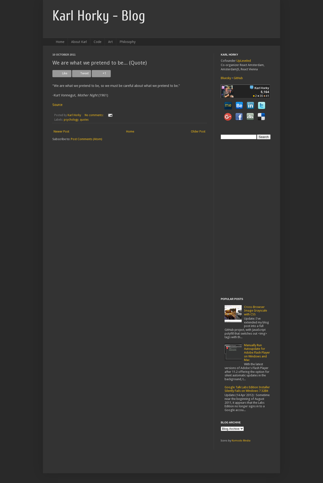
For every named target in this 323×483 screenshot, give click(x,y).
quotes (84, 119)
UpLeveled (243, 60)
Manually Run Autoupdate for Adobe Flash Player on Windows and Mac (257, 352)
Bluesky (226, 78)
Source (57, 105)
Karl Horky (74, 115)
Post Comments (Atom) (86, 139)
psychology (71, 119)
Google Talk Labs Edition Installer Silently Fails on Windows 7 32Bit (247, 389)
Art (110, 42)
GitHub (238, 78)
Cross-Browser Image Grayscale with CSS (255, 310)
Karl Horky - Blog (98, 16)
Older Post (198, 131)
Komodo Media (241, 440)
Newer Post (61, 131)
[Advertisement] (240, 218)
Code (97, 42)
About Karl (79, 42)
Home (60, 42)
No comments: (94, 115)
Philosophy (128, 42)
